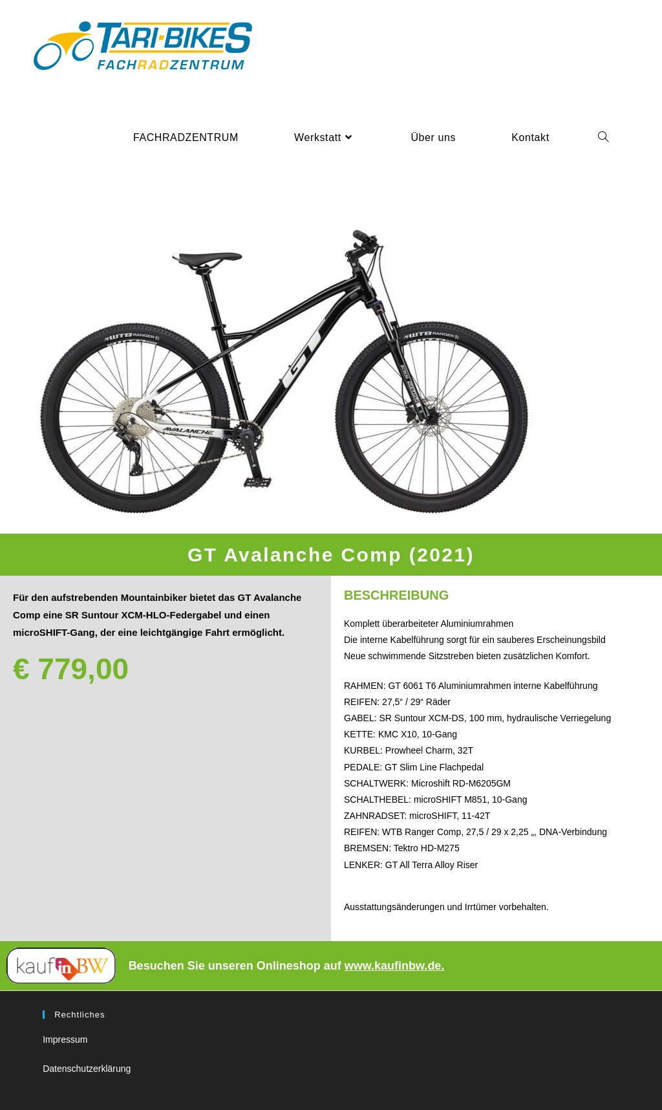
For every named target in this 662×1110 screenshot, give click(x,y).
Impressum (65, 1039)
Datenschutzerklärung (87, 1068)
